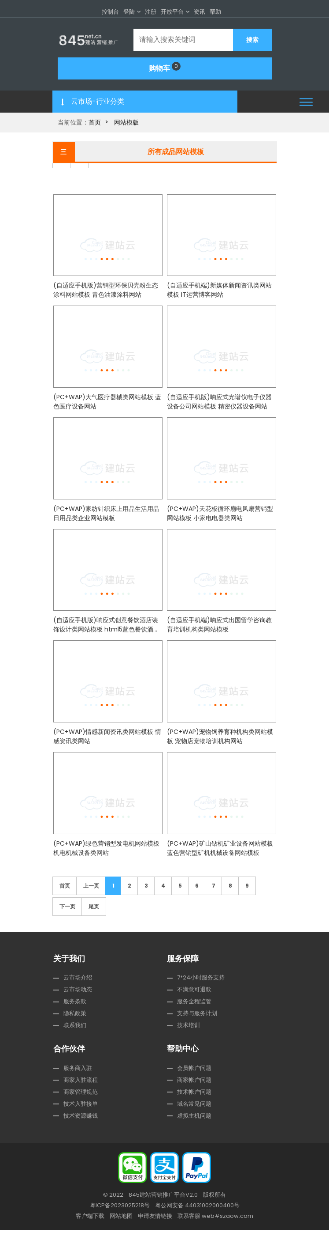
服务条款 (74, 1007)
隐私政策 (74, 1019)
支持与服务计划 (197, 1019)
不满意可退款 (194, 995)
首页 (95, 122)
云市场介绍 (77, 983)
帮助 (215, 12)
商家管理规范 (80, 1097)
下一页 (67, 912)
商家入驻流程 (80, 1085)
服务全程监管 (194, 1007)
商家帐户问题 (194, 1085)
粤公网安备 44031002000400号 (197, 1211)
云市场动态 (77, 995)
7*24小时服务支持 (201, 983)
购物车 (165, 67)
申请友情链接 (155, 1221)
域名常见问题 (194, 1109)
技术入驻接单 (80, 1109)
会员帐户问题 (194, 1074)
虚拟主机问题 (194, 1121)
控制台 (110, 12)
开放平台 (172, 12)
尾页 (94, 912)
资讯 (199, 12)
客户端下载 (90, 1221)
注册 (150, 12)
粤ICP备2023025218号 (120, 1211)
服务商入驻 (77, 1074)
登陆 (129, 12)
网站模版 (126, 122)
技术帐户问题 (194, 1097)
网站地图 (121, 1221)
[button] (306, 101)
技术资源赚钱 (80, 1121)
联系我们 (74, 1031)
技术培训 (188, 1031)
